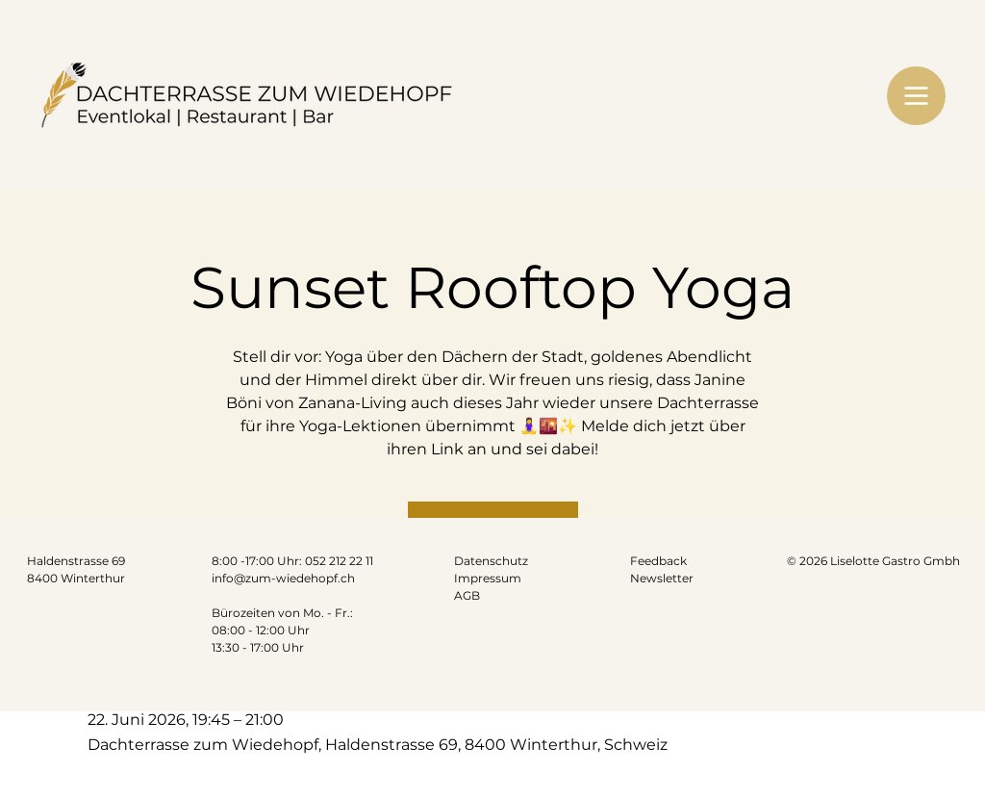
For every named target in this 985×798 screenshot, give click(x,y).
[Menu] (916, 95)
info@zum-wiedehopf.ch (283, 578)
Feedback (658, 560)
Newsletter (662, 578)
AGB (467, 595)
